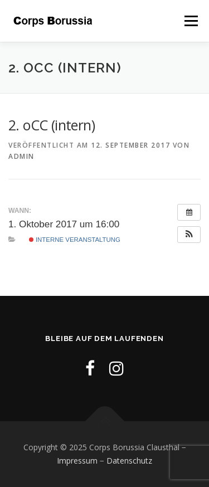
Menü (190, 21)
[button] (189, 234)
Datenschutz (129, 460)
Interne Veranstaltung (74, 239)
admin (21, 156)
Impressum (77, 460)
